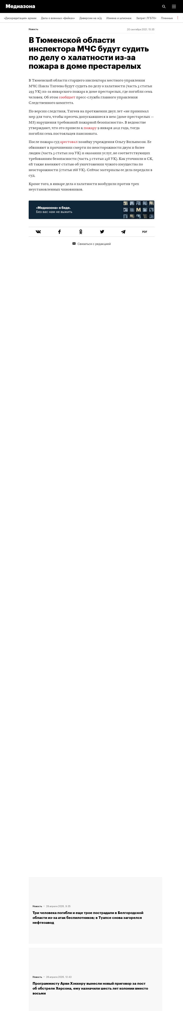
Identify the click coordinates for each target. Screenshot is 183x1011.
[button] (174, 6)
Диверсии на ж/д (91, 18)
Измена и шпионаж (119, 18)
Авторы (9, 904)
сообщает (67, 97)
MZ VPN (9, 949)
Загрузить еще (95, 737)
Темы (7, 916)
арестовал (69, 142)
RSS (8, 927)
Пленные (167, 18)
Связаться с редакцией (91, 243)
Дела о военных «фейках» (58, 18)
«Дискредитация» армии (20, 18)
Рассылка (10, 938)
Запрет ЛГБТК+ (146, 18)
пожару (90, 128)
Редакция (10, 882)
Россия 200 (11, 961)
